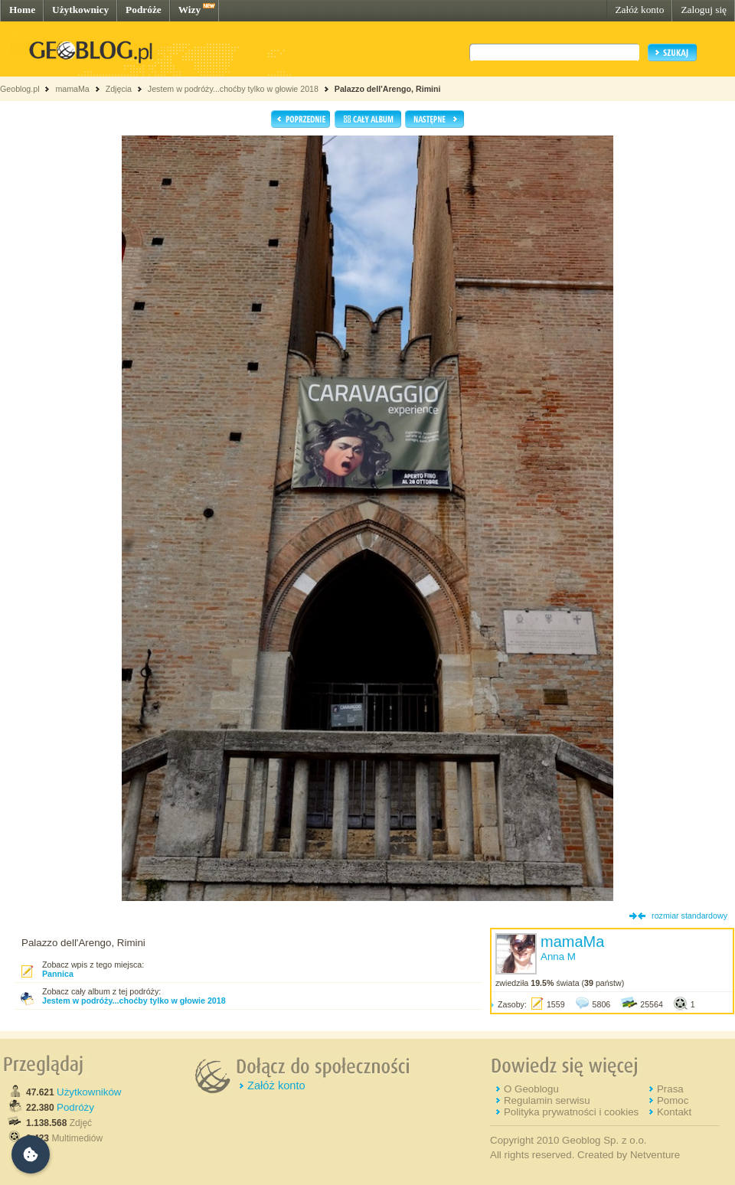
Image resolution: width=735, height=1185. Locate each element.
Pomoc (672, 1100)
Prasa (670, 1089)
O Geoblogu (531, 1089)
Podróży (75, 1107)
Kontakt (674, 1112)
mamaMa (72, 88)
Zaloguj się (704, 9)
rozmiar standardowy (689, 915)
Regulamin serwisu (547, 1100)
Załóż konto (639, 9)
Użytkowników (89, 1092)
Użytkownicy (80, 9)
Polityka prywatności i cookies (571, 1112)
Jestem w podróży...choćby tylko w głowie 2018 (233, 88)
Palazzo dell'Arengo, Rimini (388, 88)
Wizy (189, 9)
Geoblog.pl (20, 88)
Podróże (144, 9)
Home (22, 9)
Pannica (58, 973)
